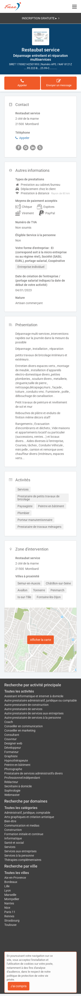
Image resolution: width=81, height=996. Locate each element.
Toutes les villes (16, 873)
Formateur (11, 752)
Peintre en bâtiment (17, 765)
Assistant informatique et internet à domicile (33, 696)
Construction (13, 830)
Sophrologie (12, 790)
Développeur (12, 747)
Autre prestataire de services (23, 709)
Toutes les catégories (20, 808)
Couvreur (10, 739)
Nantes (9, 903)
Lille (7, 886)
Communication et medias (21, 825)
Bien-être (10, 821)
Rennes (9, 916)
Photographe (13, 769)
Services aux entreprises (20, 851)
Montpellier (11, 899)
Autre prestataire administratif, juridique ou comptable (40, 700)
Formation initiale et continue (23, 834)
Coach (8, 722)
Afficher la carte (40, 639)
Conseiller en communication (23, 726)
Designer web (13, 743)
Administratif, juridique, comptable (27, 812)
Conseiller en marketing (19, 730)
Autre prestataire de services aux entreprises (34, 713)
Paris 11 (9, 912)
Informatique (13, 838)
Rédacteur (11, 782)
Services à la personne (19, 855)
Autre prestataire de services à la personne (32, 717)
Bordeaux (10, 882)
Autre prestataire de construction (26, 704)
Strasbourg (11, 920)
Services (9, 847)
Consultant (11, 734)
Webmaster (12, 795)
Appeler (22, 138)
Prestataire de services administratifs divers (33, 773)
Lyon (7, 890)
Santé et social (14, 842)
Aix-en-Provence (15, 877)
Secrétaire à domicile (18, 786)
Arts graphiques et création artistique (29, 817)
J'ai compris (19, 986)
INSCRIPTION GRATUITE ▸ (40, 18)
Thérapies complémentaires (22, 860)
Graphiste (10, 756)
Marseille (10, 894)
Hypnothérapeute (16, 760)
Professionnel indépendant (22, 777)
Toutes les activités (19, 691)
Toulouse (10, 925)
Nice (7, 907)
